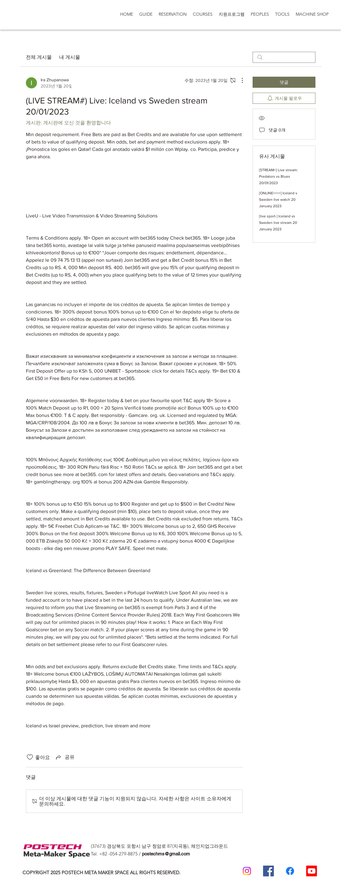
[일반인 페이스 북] (290, 871)
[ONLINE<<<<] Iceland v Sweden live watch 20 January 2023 (278, 199)
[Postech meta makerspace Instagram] (247, 871)
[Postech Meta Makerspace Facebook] (268, 871)
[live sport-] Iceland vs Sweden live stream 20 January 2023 (278, 222)
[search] (284, 57)
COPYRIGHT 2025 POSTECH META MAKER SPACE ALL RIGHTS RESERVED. (101, 872)
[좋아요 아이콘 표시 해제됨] (30, 757)
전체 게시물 (39, 57)
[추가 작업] (239, 80)
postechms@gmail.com (166, 853)
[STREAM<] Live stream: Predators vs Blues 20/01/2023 (278, 176)
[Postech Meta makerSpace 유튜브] (311, 871)
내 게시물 (69, 57)
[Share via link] (65, 757)
